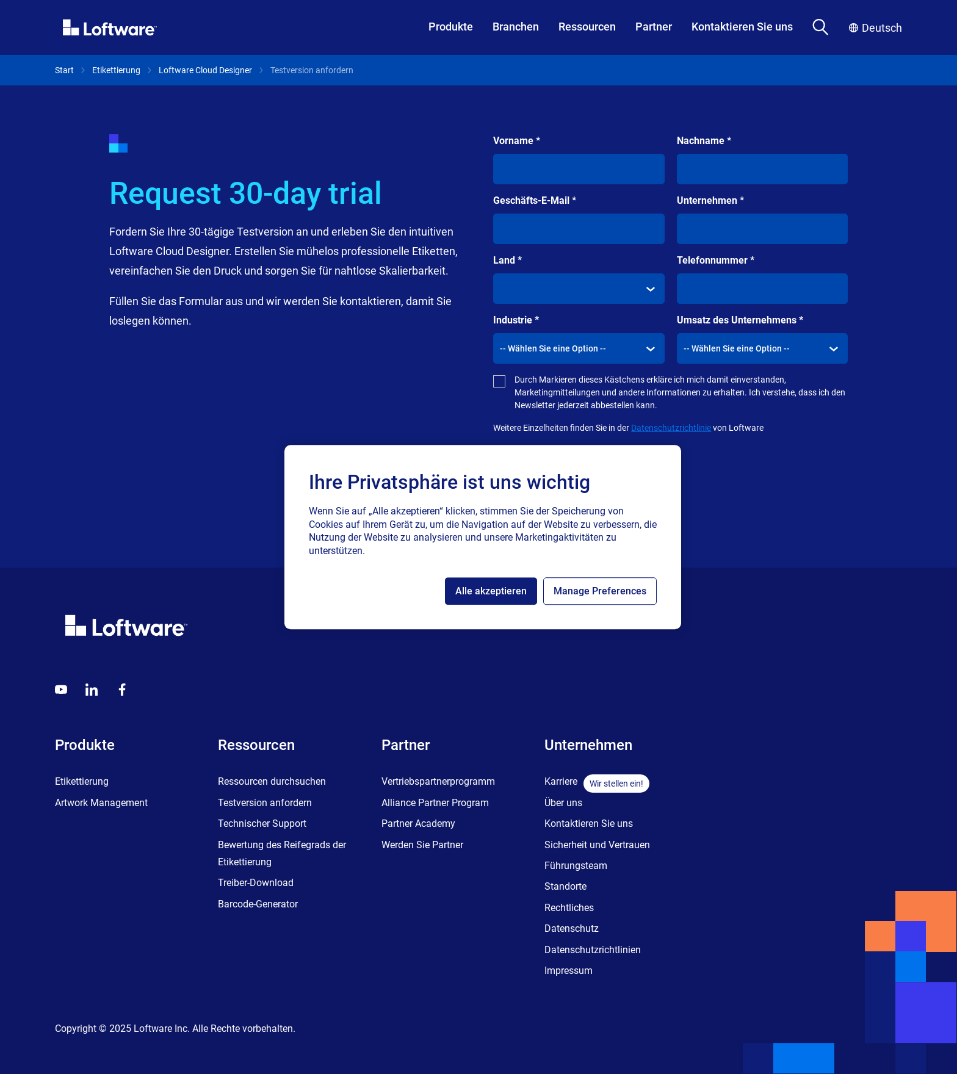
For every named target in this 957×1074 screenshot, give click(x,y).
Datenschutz (571, 928)
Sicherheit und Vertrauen (597, 845)
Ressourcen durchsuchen (272, 781)
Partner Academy (418, 823)
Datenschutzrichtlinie (671, 428)
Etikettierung (116, 70)
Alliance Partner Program (435, 803)
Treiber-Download (256, 882)
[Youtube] (61, 689)
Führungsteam (575, 865)
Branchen (516, 26)
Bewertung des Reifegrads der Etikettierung (282, 853)
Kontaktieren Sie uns (742, 26)
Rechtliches (569, 908)
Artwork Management (101, 803)
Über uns (563, 803)
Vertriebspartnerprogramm (438, 781)
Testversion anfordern (265, 803)
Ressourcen (587, 26)
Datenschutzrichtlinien (592, 950)
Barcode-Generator (258, 904)
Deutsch (875, 27)
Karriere (560, 781)
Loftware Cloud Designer (205, 70)
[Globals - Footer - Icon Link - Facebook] (122, 689)
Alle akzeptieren (491, 591)
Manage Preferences (600, 591)
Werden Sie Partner (422, 845)
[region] (482, 537)
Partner (653, 26)
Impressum (568, 970)
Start (64, 70)
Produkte (450, 26)
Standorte (565, 886)
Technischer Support (262, 823)
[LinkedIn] (91, 689)
